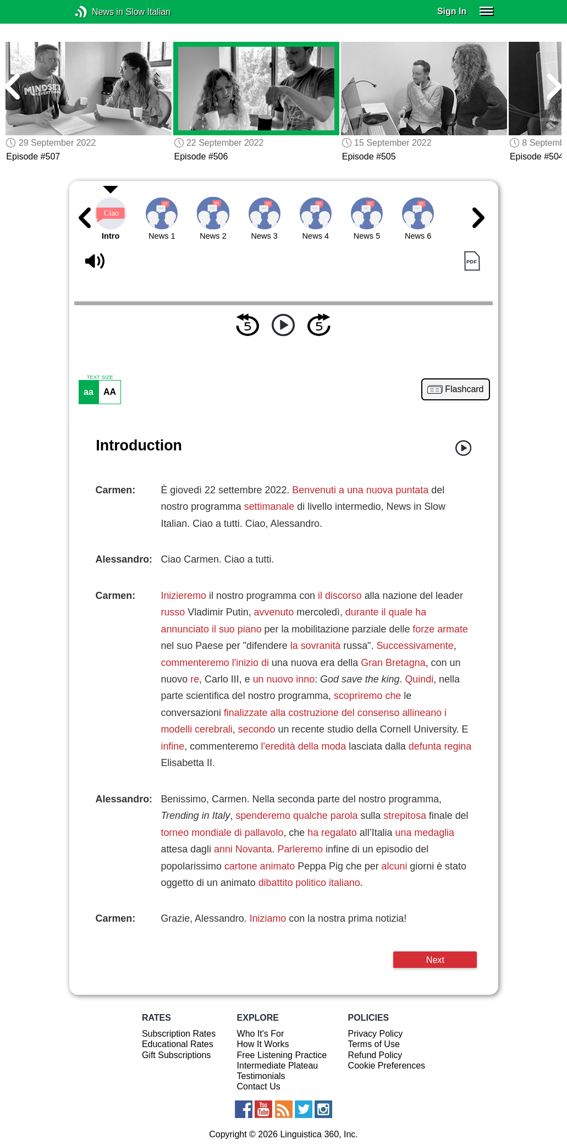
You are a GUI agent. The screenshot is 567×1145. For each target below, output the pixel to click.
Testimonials (261, 1076)
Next (435, 960)
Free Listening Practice (282, 1055)
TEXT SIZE (99, 377)
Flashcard (464, 389)
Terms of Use (374, 1044)
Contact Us (258, 1086)
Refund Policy (375, 1055)
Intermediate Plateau (277, 1065)
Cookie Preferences (387, 1065)
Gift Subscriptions (176, 1055)
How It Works (263, 1044)
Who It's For (260, 1033)
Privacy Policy (375, 1033)
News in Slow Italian (97, 11)
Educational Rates (177, 1044)
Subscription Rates (179, 1033)
